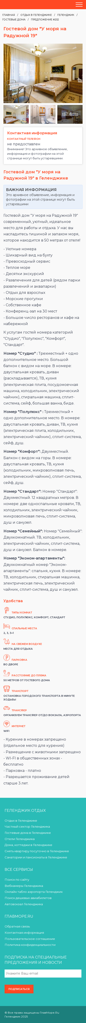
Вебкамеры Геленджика (24, 886)
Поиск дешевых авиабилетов (28, 898)
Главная (8, 15)
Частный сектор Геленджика (27, 826)
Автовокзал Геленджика (24, 904)
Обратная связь (17, 926)
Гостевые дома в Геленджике (28, 833)
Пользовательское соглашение (30, 939)
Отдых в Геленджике (36, 15)
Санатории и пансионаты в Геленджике (36, 857)
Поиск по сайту (17, 879)
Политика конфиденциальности (30, 945)
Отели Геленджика (20, 839)
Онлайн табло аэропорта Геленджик (34, 892)
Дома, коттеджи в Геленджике (28, 845)
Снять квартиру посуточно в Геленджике (37, 851)
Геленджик (65, 15)
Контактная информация (24, 932)
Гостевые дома (13, 19)
